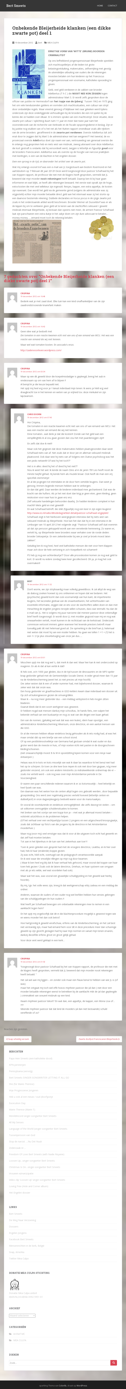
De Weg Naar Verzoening (22, 1220)
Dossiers (13, 1226)
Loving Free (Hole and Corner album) (28, 1186)
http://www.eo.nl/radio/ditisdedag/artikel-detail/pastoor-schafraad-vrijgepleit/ (68, 513)
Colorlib (62, 1385)
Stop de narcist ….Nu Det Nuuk (25, 1141)
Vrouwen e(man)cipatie (21, 1173)
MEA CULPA (53, 42)
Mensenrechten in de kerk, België (26, 1245)
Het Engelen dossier (19, 1192)
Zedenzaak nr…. (17, 1147)
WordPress (82, 1385)
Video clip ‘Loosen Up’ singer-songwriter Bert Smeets (37, 1179)
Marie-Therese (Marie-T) (22, 1109)
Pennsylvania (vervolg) (21, 1071)
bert (40, 42)
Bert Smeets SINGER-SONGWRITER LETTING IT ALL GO (39, 1077)
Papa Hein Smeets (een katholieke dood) (30, 1058)
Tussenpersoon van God (22, 1135)
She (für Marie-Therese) (21, 1084)
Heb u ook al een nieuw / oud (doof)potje (31, 1096)
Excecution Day (17, 1103)
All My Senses (16, 1122)
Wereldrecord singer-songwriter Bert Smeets (32, 1115)
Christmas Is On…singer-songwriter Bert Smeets (34, 1167)
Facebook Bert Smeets (21, 1239)
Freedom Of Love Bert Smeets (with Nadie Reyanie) (36, 1154)
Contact (112, 5)
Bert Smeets (16, 6)
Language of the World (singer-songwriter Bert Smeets (38, 1128)
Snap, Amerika (16, 1252)
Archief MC (19, 1333)
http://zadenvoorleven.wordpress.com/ (41, 350)
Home (100, 5)
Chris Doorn (34, 414)
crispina (25, 293)
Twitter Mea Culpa (19, 1258)
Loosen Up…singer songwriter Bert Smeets (32, 1160)
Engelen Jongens (18, 1232)
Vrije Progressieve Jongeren (23, 1090)
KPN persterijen (17, 1064)
